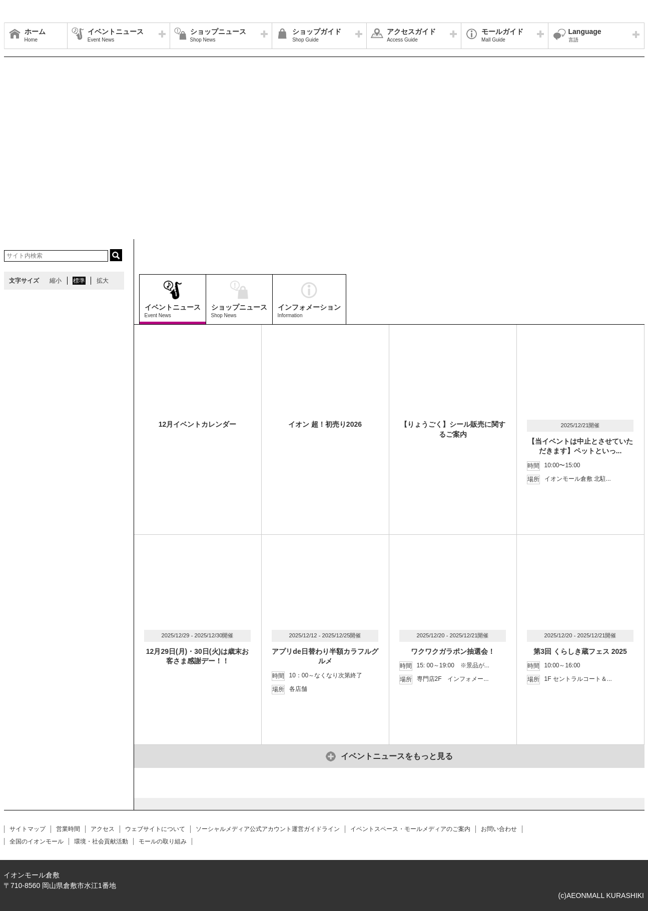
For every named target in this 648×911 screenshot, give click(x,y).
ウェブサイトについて (155, 828)
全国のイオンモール (37, 841)
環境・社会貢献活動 (101, 841)
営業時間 (68, 828)
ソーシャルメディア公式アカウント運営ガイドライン (268, 828)
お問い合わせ (499, 828)
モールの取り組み (163, 841)
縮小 (56, 280)
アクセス (103, 828)
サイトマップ (28, 828)
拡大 (103, 280)
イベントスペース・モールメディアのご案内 (410, 828)
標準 (79, 280)
